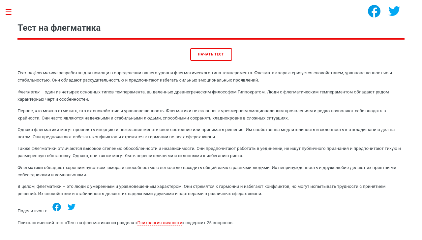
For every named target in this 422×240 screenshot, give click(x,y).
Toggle (12, 12)
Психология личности (159, 222)
